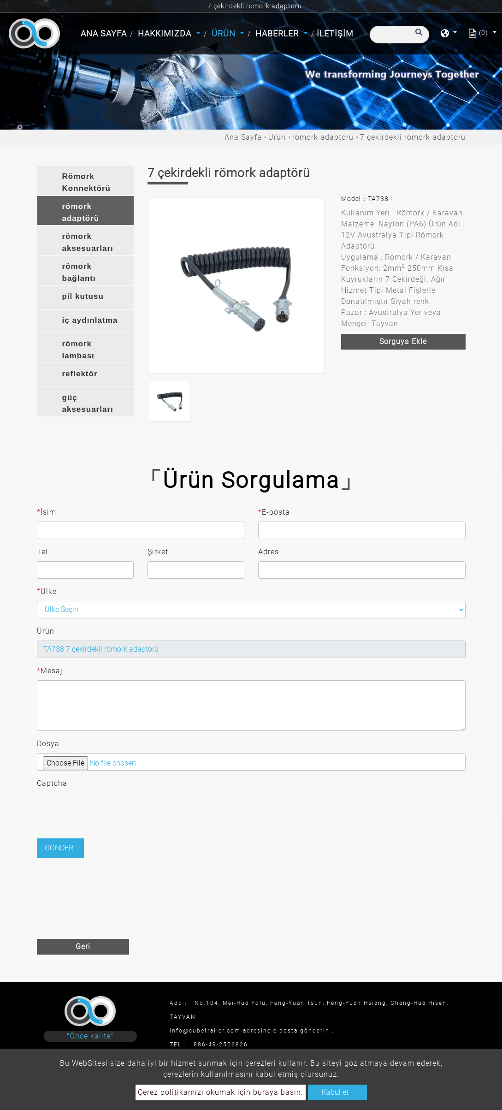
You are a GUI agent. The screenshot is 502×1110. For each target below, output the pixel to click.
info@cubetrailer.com (205, 1030)
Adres (268, 551)
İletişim (335, 33)
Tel (42, 551)
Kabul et (335, 1092)
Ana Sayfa (105, 32)
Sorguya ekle (403, 341)
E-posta (274, 512)
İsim (46, 512)
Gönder (59, 847)
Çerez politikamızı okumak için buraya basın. (220, 1092)
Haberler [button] (278, 33)
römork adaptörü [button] (81, 212)
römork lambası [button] (78, 349)
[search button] (417, 36)
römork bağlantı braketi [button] (79, 273)
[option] (237, 286)
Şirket (158, 551)
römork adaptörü (323, 137)
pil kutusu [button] (83, 296)
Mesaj (50, 671)
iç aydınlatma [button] (90, 320)
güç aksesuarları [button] (87, 403)
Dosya (48, 743)
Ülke (47, 591)
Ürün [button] (225, 33)
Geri (83, 946)
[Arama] (399, 34)
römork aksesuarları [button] (87, 242)
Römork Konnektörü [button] (86, 182)
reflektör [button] (80, 373)
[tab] (85, 180)
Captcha (52, 783)
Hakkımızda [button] (166, 33)
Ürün (277, 137)
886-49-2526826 (221, 1044)
